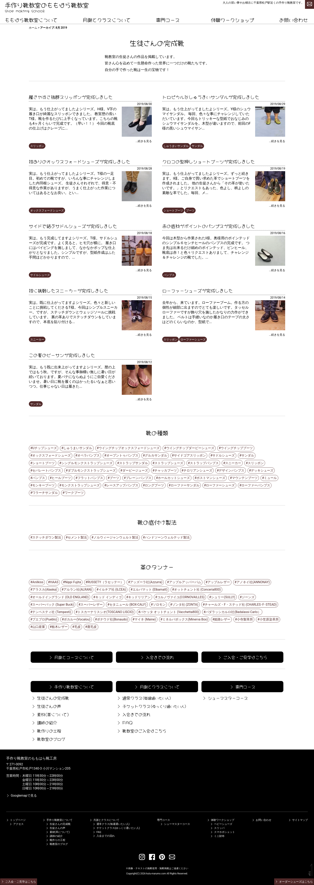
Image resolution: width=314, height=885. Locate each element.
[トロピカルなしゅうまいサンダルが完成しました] (270, 135)
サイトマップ (298, 819)
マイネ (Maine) (145, 619)
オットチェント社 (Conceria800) (197, 589)
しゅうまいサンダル (176, 146)
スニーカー (37, 339)
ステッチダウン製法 (46, 537)
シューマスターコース (225, 698)
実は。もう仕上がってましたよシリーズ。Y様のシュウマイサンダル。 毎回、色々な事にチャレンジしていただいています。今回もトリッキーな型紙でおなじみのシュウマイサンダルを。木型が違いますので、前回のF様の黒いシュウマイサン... (206, 118)
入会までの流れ (157, 657)
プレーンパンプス (138, 478)
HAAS (54, 582)
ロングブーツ (154, 485)
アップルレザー (218, 582)
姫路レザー (222, 619)
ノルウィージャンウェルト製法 (116, 537)
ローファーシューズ (193, 339)
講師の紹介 (44, 722)
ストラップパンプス (204, 463)
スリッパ (217, 827)
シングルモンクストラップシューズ (87, 463)
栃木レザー (60, 627)
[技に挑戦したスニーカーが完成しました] (137, 329)
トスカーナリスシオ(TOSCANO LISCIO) (105, 612)
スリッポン (37, 146)
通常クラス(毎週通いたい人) (111, 823)
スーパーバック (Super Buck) (53, 604)
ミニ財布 (217, 836)
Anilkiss (37, 582)
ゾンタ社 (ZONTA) (185, 604)
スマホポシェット (222, 831)
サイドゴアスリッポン (190, 455)
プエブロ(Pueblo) (44, 619)
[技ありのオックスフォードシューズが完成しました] (137, 200)
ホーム (33, 27)
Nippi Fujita (73, 582)
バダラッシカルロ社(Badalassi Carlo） (233, 612)
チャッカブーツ (165, 470)
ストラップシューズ (168, 463)
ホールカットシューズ (174, 478)
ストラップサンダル (133, 463)
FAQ (124, 722)
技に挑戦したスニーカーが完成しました (68, 290)
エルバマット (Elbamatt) (150, 589)
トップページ (15, 819)
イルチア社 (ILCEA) (112, 589)
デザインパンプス (231, 470)
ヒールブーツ (61, 478)
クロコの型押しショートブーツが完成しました (208, 161)
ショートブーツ (173, 210)
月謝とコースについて (71, 657)
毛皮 (77, 627)
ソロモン (159, 604)
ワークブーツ (74, 493)
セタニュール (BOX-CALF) (127, 604)
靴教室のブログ (48, 739)
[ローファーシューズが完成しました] (270, 329)
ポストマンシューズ (210, 478)
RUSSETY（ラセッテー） (106, 582)
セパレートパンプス (46, 470)
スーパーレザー (91, 604)
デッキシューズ (262, 470)
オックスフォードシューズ (47, 210)
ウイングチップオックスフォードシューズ (129, 448)
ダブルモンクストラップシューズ (92, 470)
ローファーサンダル (185, 485)
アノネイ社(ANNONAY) (253, 582)
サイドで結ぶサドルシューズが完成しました (73, 225)
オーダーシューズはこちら (294, 881)
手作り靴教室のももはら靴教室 (47, 4)
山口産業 (38, 627)
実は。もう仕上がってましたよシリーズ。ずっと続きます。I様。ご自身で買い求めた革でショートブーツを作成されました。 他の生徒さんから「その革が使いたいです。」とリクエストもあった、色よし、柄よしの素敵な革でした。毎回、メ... (206, 183)
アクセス (16, 823)
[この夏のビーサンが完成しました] (137, 394)
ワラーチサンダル (45, 493)
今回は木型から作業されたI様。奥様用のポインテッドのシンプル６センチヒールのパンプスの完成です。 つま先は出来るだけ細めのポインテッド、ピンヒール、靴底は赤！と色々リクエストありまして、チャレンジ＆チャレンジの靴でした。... (206, 247)
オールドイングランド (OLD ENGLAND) (60, 597)
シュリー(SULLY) (223, 597)
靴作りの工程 (46, 730)
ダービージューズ (135, 470)
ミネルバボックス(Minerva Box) (185, 619)
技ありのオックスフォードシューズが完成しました (79, 161)
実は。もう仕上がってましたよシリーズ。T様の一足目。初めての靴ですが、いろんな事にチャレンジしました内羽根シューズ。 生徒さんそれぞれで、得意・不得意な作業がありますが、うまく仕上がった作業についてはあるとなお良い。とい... (72, 183)
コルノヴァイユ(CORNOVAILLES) (181, 597)
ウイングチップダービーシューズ (190, 448)
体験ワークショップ (232, 19)
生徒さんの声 (46, 706)
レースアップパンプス (122, 485)
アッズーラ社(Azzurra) (146, 582)
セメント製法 (77, 537)
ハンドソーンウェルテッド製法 (167, 537)
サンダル (197, 146)
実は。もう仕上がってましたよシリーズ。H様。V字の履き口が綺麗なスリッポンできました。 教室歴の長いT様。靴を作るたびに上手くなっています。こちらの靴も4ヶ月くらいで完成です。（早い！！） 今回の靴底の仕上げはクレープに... (73, 118)
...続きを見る (144, 141)
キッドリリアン (139, 597)
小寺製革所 (245, 619)
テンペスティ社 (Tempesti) (51, 612)
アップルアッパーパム (185, 582)
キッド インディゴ (108, 597)
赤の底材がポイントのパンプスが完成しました (208, 225)
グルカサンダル (156, 455)
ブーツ (190, 210)
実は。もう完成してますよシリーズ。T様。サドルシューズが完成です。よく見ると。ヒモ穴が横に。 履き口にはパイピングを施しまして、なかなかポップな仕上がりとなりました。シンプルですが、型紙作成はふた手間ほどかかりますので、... (73, 247)
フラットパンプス (90, 478)
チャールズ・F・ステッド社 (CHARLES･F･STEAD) (241, 604)
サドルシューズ (40, 275)
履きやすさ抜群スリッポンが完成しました (71, 96)
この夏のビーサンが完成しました (62, 355)
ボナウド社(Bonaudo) (112, 619)
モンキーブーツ (43, 485)
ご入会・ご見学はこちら (242, 657)
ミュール (270, 478)
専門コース (168, 19)
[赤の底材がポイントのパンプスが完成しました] (270, 265)
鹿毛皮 (92, 627)
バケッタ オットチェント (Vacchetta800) (169, 612)
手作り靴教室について (71, 686)
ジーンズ (248, 597)
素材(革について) (50, 714)
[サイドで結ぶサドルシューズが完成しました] (137, 265)
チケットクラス (151, 706)
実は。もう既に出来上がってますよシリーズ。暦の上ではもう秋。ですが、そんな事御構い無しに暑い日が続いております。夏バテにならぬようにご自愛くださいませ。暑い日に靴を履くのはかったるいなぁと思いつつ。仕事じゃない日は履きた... (72, 376)
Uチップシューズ (44, 448)
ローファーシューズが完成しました (197, 290)
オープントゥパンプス (122, 455)
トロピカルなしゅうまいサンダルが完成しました (210, 96)
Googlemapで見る (21, 795)
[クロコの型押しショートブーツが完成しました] (270, 200)
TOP (309, 873)
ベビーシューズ (221, 823)
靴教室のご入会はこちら (141, 730)
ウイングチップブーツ (237, 448)
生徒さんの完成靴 (50, 698)
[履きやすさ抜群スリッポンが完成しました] (137, 135)
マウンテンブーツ (245, 478)
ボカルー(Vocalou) (77, 619)
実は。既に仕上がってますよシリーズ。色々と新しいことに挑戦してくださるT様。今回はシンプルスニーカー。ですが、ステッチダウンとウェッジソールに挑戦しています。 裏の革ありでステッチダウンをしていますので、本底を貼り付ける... (73, 312)
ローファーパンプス (255, 485)
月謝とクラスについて (107, 19)
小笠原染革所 (269, 619)
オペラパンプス (88, 455)
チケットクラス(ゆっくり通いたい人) (116, 827)
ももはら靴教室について (31, 19)
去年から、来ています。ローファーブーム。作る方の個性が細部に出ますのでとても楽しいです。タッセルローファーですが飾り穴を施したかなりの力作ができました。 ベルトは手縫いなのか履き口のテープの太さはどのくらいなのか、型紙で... (206, 312)
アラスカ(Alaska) (44, 589)
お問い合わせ (293, 19)
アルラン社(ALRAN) (77, 589)
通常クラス (143, 698)
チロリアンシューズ (197, 470)
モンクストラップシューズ (80, 485)
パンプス (169, 275)
